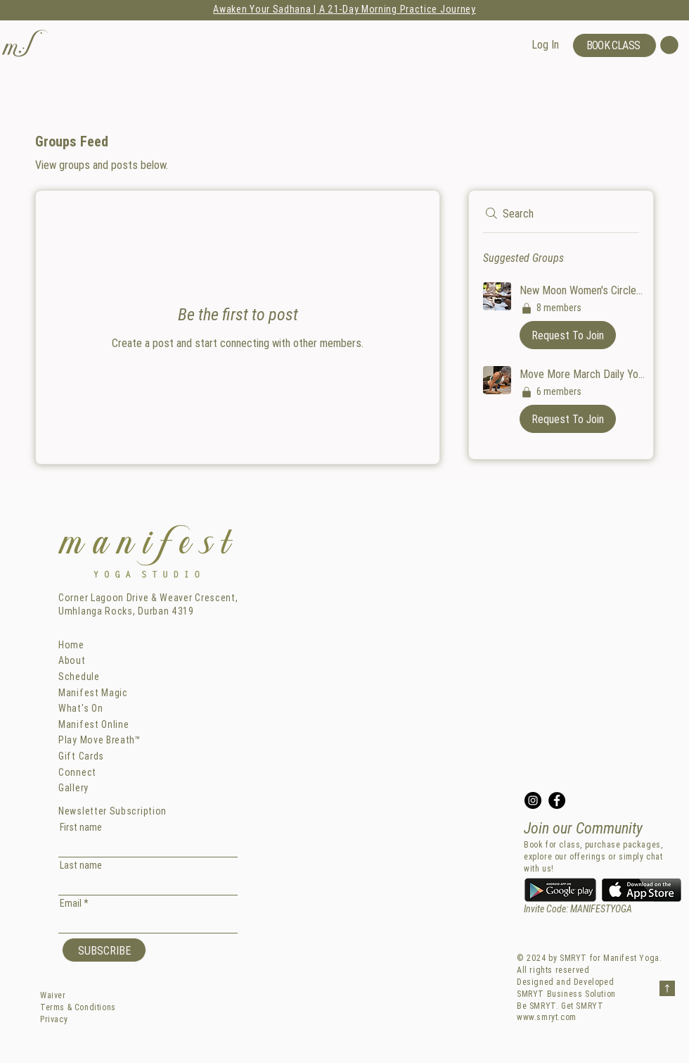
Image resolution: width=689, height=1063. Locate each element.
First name (81, 827)
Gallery (73, 787)
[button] (25, 43)
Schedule (79, 676)
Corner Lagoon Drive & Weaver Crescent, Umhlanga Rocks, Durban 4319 (148, 604)
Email (71, 903)
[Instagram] (532, 800)
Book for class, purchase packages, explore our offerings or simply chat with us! (593, 856)
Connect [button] (77, 772)
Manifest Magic (93, 692)
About (72, 660)
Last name (81, 865)
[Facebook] (556, 800)
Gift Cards (81, 756)
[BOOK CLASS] (614, 45)
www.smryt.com (547, 1017)
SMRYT (573, 957)
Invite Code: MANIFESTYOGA (578, 908)
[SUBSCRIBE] (104, 950)
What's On (80, 708)
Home (71, 645)
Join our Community (583, 828)
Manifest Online (93, 724)
